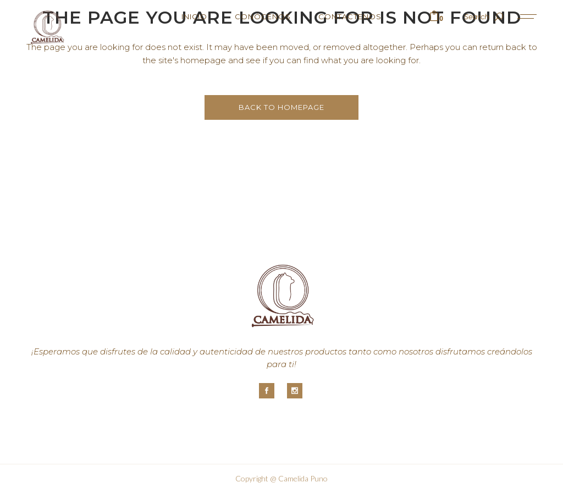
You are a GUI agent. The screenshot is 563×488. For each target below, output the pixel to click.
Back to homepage (281, 107)
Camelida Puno (303, 478)
